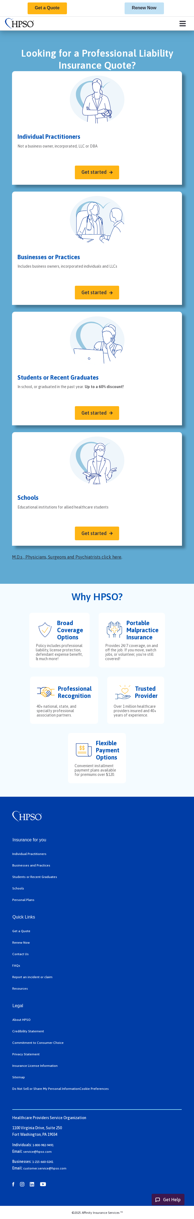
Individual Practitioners (29, 854)
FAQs (16, 965)
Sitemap (18, 1077)
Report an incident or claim (32, 977)
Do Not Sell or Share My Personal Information (46, 1089)
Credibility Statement (28, 1031)
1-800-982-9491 (43, 1145)
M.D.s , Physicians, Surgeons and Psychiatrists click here (66, 556)
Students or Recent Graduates (34, 877)
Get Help (172, 1199)
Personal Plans (23, 900)
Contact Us (20, 954)
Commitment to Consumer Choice (38, 1043)
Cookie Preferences (94, 1089)
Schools (18, 888)
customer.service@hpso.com (44, 1168)
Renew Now (144, 7)
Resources (20, 988)
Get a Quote (47, 7)
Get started (94, 172)
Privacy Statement (26, 1054)
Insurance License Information (35, 1066)
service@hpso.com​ (37, 1152)
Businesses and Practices (31, 865)
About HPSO (21, 1020)
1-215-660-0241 (42, 1162)
